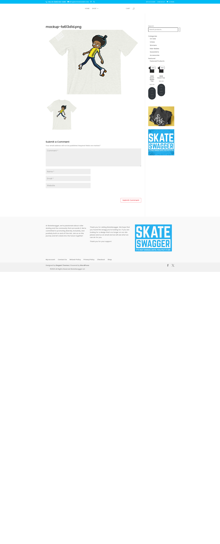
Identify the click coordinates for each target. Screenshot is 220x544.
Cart (128, 9)
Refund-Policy (75, 259)
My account (150, 2)
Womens (153, 45)
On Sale (153, 39)
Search (151, 26)
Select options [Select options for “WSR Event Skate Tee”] (152, 93)
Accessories (154, 55)
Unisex (152, 42)
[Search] (179, 29)
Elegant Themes (62, 265)
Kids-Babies (154, 49)
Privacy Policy (89, 259)
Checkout (161, 2)
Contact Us (62, 259)
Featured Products (157, 61)
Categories (152, 36)
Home (87, 9)
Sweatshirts (154, 52)
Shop (94, 9)
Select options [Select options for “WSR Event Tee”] (161, 90)
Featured (151, 58)
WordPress (83, 265)
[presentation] (60, 193)
